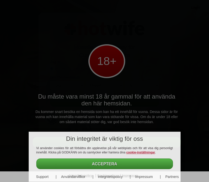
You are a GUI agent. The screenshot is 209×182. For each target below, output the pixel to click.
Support (42, 177)
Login (195, 8)
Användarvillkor (73, 177)
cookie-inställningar (140, 152)
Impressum (144, 177)
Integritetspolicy (110, 177)
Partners (172, 177)
